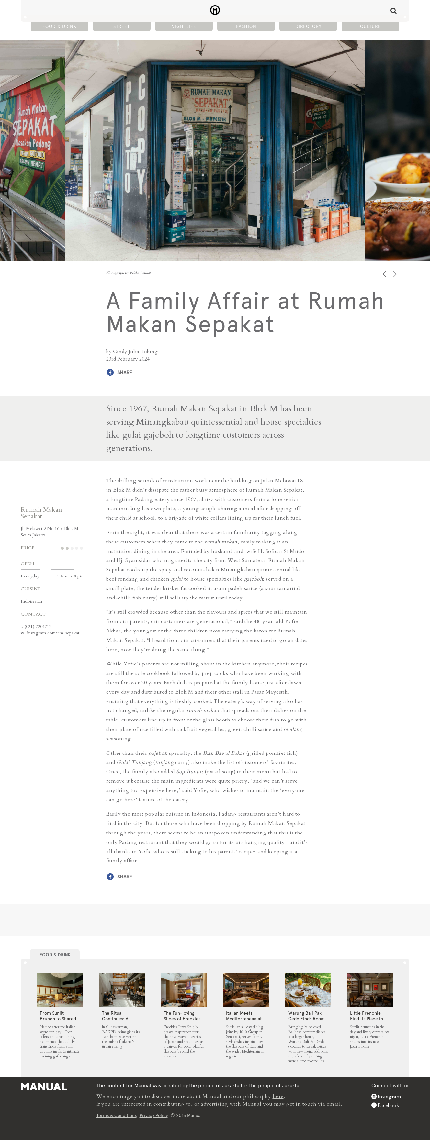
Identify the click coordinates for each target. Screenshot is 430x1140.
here (278, 1096)
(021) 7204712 (38, 626)
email (334, 1104)
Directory (308, 26)
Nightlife (183, 26)
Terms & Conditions (116, 1115)
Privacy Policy (154, 1115)
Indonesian (31, 601)
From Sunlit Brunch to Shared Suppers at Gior (58, 1019)
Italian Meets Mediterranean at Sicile (244, 1019)
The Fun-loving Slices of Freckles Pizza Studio (182, 1019)
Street (121, 26)
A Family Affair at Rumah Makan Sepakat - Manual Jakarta (215, 10)
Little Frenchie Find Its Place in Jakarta (366, 1019)
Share (124, 372)
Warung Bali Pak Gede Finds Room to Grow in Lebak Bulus (306, 1021)
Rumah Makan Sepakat (41, 512)
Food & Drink (59, 26)
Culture (370, 26)
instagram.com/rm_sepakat (53, 633)
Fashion (246, 26)
